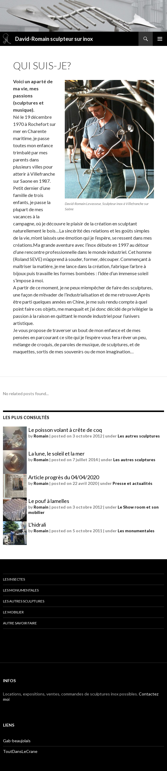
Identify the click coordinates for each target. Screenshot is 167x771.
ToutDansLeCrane (20, 751)
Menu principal (160, 39)
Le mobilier (13, 612)
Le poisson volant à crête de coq (65, 430)
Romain (41, 435)
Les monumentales (136, 530)
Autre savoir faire (20, 623)
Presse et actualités (132, 483)
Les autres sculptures (139, 435)
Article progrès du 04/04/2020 (63, 477)
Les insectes (14, 579)
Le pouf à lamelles (48, 501)
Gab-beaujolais (17, 740)
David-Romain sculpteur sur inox (54, 39)
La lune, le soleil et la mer (56, 453)
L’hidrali (37, 524)
